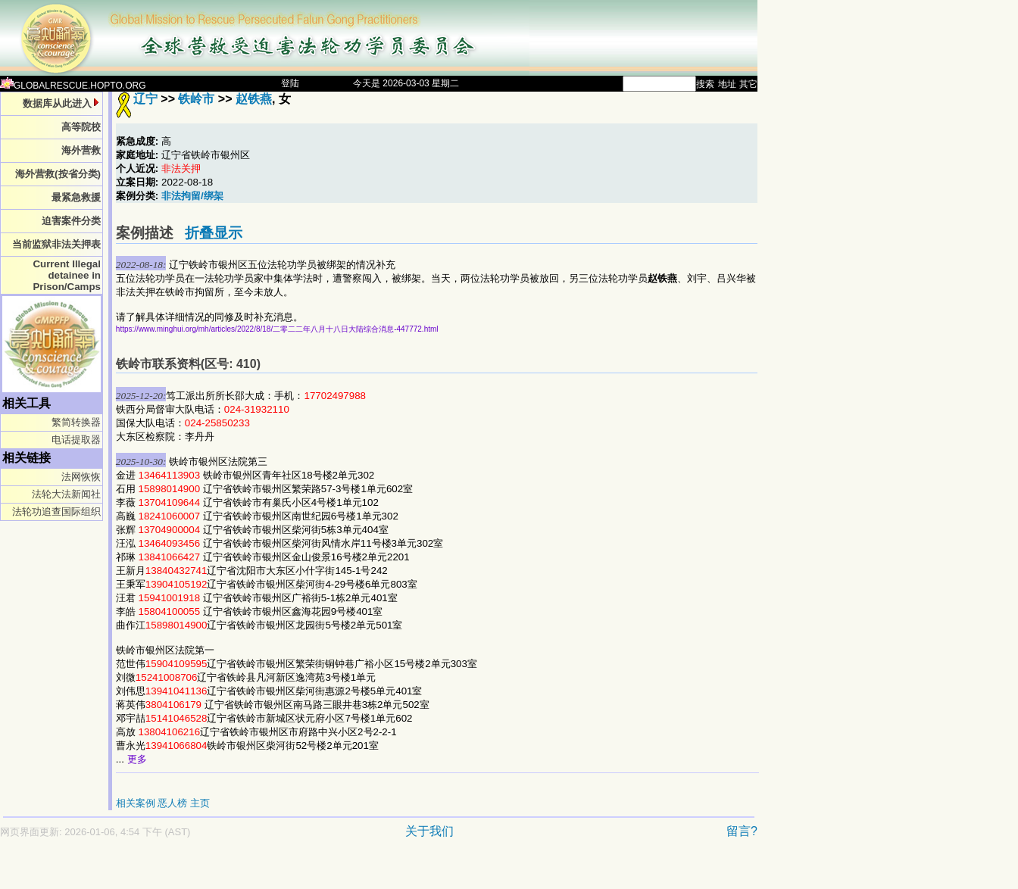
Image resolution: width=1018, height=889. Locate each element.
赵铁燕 (254, 98)
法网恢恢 (81, 476)
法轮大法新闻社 (66, 494)
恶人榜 (172, 803)
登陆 (290, 83)
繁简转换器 (76, 422)
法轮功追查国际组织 (56, 511)
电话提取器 (76, 439)
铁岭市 (196, 98)
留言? (741, 831)
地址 (727, 84)
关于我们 (429, 831)
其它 (748, 84)
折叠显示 (213, 233)
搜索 (705, 84)
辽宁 (145, 98)
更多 (137, 759)
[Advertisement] (325, 871)
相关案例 (135, 803)
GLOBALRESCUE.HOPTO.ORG (73, 85)
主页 (200, 803)
